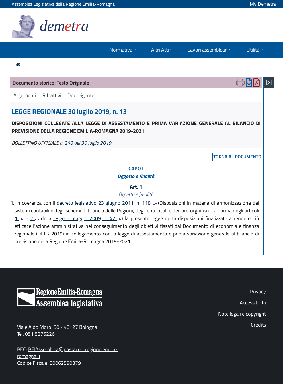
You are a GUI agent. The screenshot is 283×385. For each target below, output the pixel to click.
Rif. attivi (51, 95)
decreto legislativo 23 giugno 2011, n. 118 (106, 203)
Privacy (258, 291)
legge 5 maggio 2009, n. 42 (87, 218)
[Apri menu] (269, 82)
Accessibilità (253, 302)
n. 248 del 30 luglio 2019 (85, 143)
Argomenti (24, 95)
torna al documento (237, 156)
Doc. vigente (80, 95)
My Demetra (263, 4)
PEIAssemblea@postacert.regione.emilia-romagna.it (67, 352)
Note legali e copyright (242, 314)
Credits (258, 325)
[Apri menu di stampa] (240, 82)
